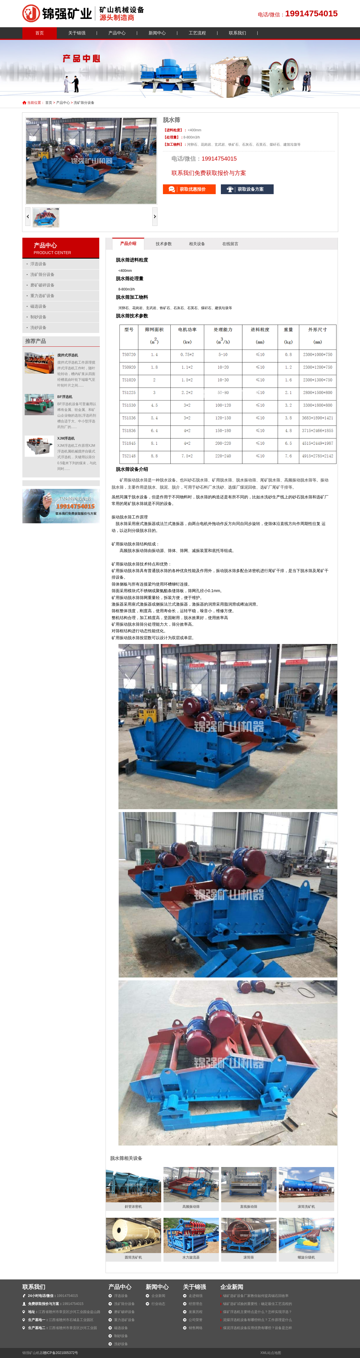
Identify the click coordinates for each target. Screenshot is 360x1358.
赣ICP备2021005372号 (60, 1353)
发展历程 (196, 1312)
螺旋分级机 (306, 1257)
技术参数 (164, 243)
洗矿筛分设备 (84, 103)
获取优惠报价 (193, 189)
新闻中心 (157, 32)
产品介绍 (128, 243)
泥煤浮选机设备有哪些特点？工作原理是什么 (257, 1320)
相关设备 (197, 243)
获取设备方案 (251, 189)
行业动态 (158, 1304)
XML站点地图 (270, 1353)
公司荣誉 (196, 1320)
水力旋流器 (191, 1257)
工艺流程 (197, 32)
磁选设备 (38, 306)
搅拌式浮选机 (67, 355)
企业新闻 (158, 1296)
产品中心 (117, 32)
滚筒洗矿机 (306, 1207)
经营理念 (196, 1304)
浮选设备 (38, 264)
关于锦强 (76, 32)
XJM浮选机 (66, 438)
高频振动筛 (191, 1207)
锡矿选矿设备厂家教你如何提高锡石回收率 (256, 1296)
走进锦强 (196, 1296)
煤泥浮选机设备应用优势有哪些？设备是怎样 (257, 1328)
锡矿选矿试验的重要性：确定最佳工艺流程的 (257, 1304)
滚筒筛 (249, 1257)
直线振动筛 (248, 1207)
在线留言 (230, 243)
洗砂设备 (38, 327)
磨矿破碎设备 (42, 285)
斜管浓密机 (133, 1207)
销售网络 (196, 1328)
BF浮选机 (64, 397)
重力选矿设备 (42, 296)
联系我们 (237, 32)
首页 (39, 32)
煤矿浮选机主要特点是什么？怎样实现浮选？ (257, 1312)
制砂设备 (38, 317)
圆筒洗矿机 (133, 1257)
